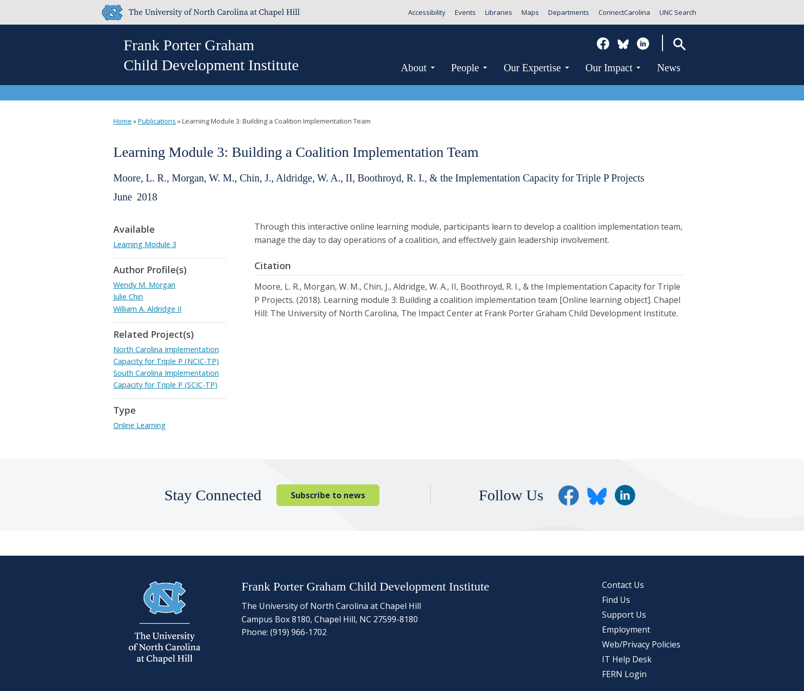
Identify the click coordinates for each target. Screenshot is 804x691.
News (668, 67)
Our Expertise (536, 67)
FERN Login (624, 674)
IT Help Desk (627, 659)
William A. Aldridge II (147, 309)
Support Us (624, 614)
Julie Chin (128, 296)
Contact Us (623, 585)
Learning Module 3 (144, 244)
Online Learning (139, 425)
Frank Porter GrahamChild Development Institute (211, 54)
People (469, 67)
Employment (626, 629)
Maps (530, 12)
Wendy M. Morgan (144, 285)
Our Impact (613, 67)
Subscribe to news (328, 495)
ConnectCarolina (624, 12)
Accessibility (427, 12)
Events (465, 12)
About (418, 67)
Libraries (498, 12)
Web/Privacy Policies (641, 644)
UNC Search (677, 12)
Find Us (616, 599)
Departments (568, 12)
